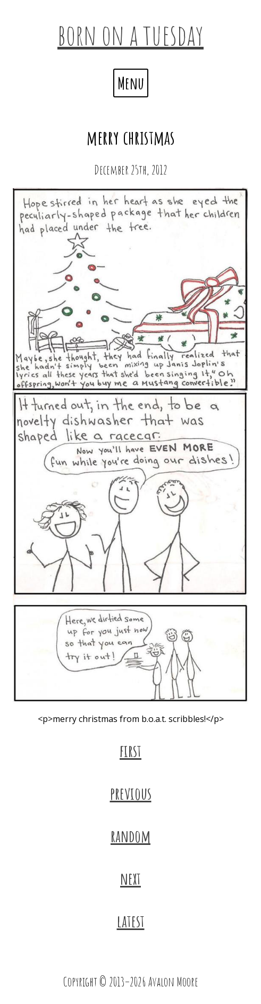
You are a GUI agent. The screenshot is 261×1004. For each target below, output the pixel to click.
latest (131, 921)
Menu (130, 83)
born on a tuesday (130, 34)
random (130, 836)
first (130, 750)
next (130, 878)
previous (130, 793)
